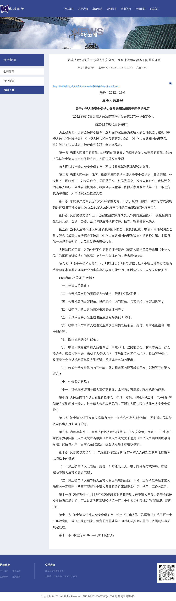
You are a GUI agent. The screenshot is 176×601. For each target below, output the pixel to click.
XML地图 (115, 596)
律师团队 (140, 8)
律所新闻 (126, 8)
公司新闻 (8, 71)
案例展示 (112, 8)
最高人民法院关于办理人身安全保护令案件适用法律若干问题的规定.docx (86, 86)
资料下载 (8, 90)
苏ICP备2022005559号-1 (96, 596)
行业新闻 (8, 80)
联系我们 (154, 8)
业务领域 (97, 8)
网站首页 (69, 8)
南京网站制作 (128, 596)
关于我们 (83, 8)
